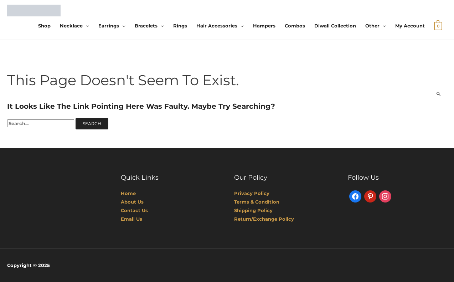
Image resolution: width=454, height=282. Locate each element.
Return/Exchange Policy (264, 219)
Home (128, 193)
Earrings (108, 26)
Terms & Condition (256, 202)
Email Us (131, 219)
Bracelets (146, 26)
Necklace (71, 26)
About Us (132, 202)
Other (372, 26)
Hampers (264, 26)
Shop (44, 26)
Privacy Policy (251, 193)
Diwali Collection (335, 26)
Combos (295, 26)
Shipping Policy (253, 210)
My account (410, 26)
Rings (180, 26)
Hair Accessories (216, 26)
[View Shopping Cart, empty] (438, 26)
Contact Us (134, 210)
